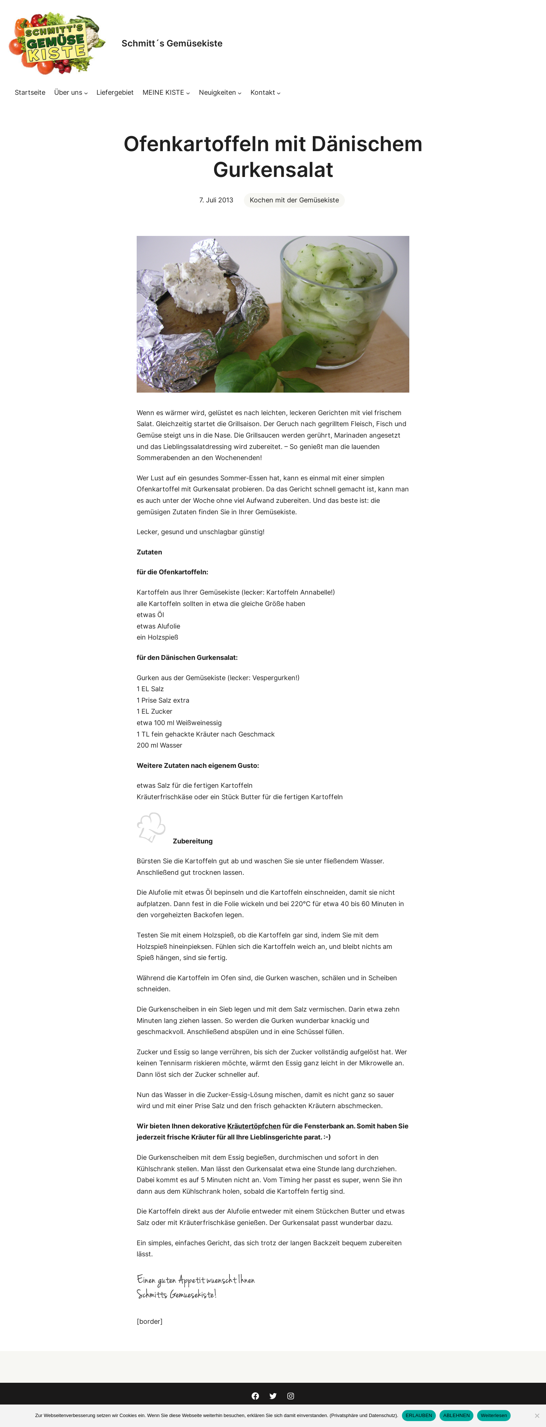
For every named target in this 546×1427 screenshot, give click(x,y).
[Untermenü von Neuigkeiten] (240, 93)
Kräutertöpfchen (254, 1126)
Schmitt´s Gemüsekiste (172, 43)
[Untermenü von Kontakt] (279, 93)
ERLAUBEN (419, 1415)
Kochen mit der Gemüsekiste (294, 200)
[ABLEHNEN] (536, 1415)
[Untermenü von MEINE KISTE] (188, 93)
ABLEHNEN (456, 1415)
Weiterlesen (494, 1415)
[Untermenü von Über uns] (86, 93)
